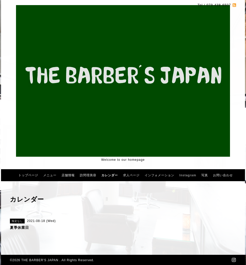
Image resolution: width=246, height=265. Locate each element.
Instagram (187, 175)
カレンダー (109, 175)
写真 (204, 175)
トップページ (28, 175)
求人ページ (131, 175)
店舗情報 (68, 175)
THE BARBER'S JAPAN (40, 260)
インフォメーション (159, 175)
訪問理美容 (88, 175)
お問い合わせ (223, 175)
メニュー (49, 175)
